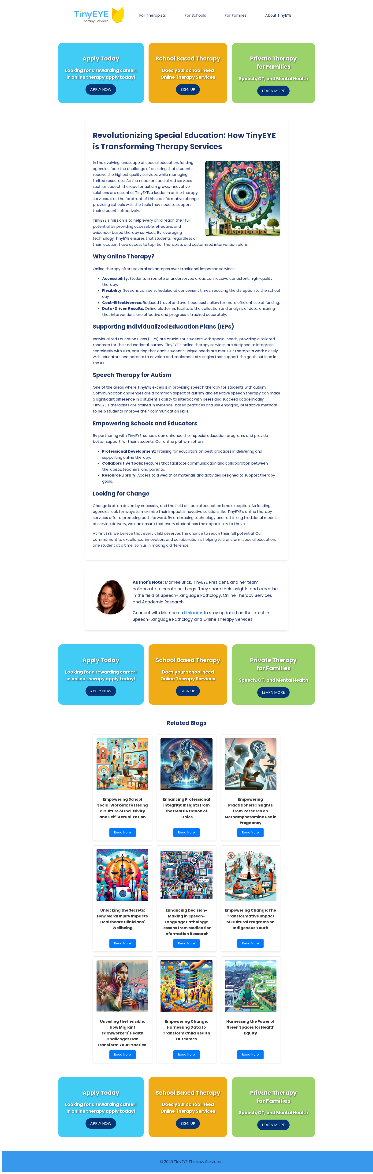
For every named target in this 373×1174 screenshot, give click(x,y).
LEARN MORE (273, 91)
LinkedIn (193, 613)
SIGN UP (188, 89)
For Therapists (152, 15)
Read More (123, 833)
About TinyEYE (278, 15)
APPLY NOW (101, 89)
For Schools (195, 15)
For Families (235, 15)
